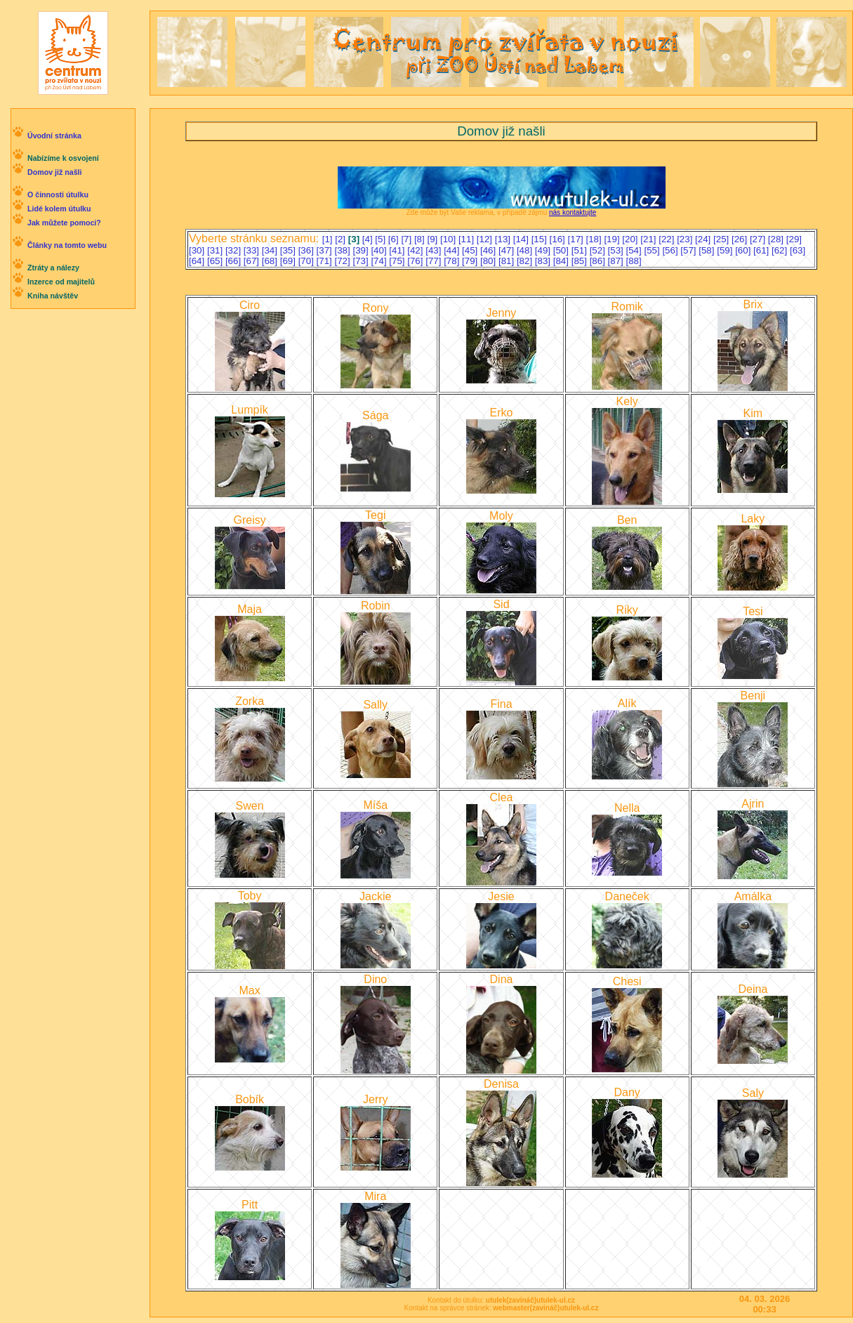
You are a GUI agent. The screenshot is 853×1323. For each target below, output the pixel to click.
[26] (741, 239)
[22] (668, 239)
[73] (361, 261)
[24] (704, 239)
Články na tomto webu (67, 245)
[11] (467, 239)
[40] (380, 250)
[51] (580, 250)
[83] (544, 261)
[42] (416, 250)
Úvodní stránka (54, 135)
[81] (507, 261)
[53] (617, 250)
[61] (762, 250)
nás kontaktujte (572, 212)
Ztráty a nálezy (53, 267)
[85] (580, 261)
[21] (649, 239)
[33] (253, 250)
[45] (471, 250)
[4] (369, 239)
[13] (504, 239)
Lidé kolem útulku (59, 208)
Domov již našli (54, 172)
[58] (708, 250)
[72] (344, 261)
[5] (381, 239)
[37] (326, 250)
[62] (781, 250)
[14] (522, 239)
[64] (198, 261)
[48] (526, 250)
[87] (617, 261)
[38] (344, 250)
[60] (744, 250)
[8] (421, 239)
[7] (407, 239)
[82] (526, 261)
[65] (216, 261)
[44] (453, 250)
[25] (722, 239)
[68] (271, 261)
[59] (726, 250)
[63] (797, 250)
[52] (599, 250)
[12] (486, 239)
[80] (489, 261)
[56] (671, 250)
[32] (234, 250)
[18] (595, 239)
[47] (507, 250)
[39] (361, 250)
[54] (635, 250)
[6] (395, 239)
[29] (794, 239)
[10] (449, 239)
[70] (307, 261)
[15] (540, 239)
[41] (398, 250)
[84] (562, 261)
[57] (689, 250)
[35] (289, 250)
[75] (398, 261)
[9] (433, 239)
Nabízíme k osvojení (63, 158)
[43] (434, 250)
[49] (544, 250)
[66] (234, 261)
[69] (289, 261)
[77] (434, 261)
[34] (271, 250)
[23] (686, 239)
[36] (307, 250)
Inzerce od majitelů (61, 281)
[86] (599, 261)
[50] (562, 250)
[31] (216, 250)
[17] (577, 239)
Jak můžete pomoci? (64, 222)
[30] (198, 250)
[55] (653, 250)
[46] (489, 250)
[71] (326, 261)
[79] (471, 261)
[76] (416, 261)
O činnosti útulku (57, 194)
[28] (777, 239)
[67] (253, 261)
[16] (559, 239)
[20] (631, 239)
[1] (329, 239)
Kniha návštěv (52, 295)
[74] (380, 261)
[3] (355, 239)
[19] (613, 239)
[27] (759, 239)
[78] (453, 261)
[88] (634, 261)
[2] (341, 239)
